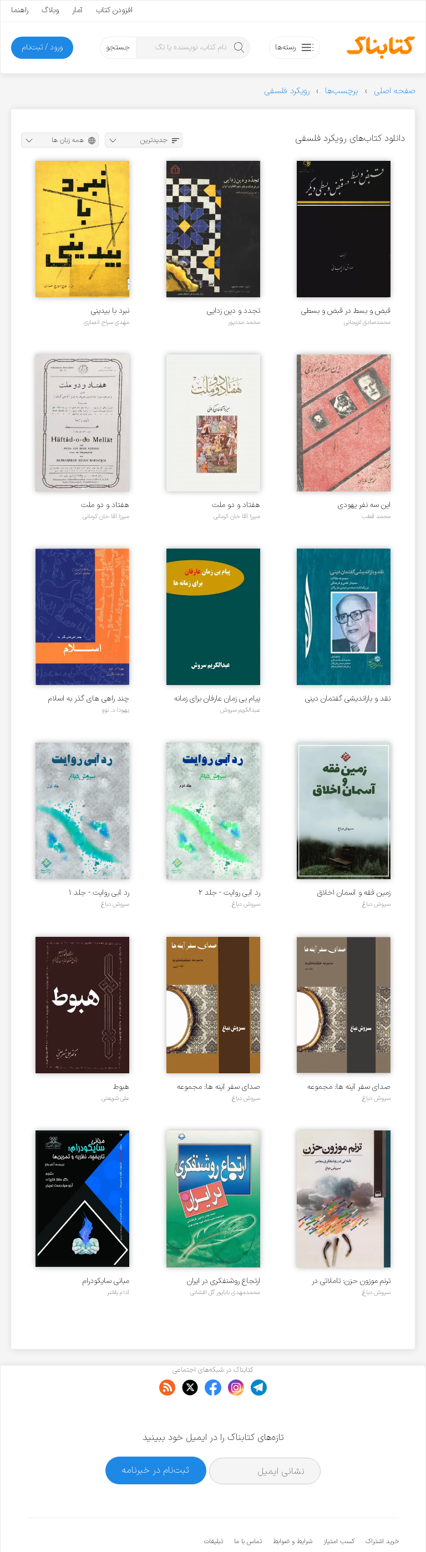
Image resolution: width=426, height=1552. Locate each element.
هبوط (121, 1087)
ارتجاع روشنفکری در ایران (223, 1281)
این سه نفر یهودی (364, 505)
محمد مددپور (244, 322)
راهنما (19, 10)
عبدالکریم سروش (240, 710)
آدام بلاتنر (118, 1292)
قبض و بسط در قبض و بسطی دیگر (345, 311)
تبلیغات (213, 1508)
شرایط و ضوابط (292, 1508)
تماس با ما (248, 1508)
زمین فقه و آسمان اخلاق (353, 893)
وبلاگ (50, 10)
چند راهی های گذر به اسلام (88, 698)
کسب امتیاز (338, 1508)
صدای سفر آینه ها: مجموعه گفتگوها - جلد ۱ (218, 1087)
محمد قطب (376, 516)
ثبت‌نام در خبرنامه (155, 1436)
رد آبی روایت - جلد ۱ (99, 893)
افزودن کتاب (114, 10)
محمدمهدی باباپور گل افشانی (225, 1292)
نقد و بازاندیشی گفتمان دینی (347, 698)
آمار (77, 10)
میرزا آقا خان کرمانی (237, 516)
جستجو (118, 47)
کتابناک (340, 1525)
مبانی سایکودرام (106, 1281)
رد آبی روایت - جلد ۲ (229, 893)
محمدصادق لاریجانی (367, 322)
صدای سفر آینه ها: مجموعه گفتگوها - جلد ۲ (348, 1087)
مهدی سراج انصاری (106, 322)
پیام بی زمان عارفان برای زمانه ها (217, 698)
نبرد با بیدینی (110, 311)
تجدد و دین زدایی (233, 311)
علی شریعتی (115, 1098)
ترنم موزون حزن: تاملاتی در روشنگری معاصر (351, 1281)
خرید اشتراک (382, 1508)
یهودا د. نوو (115, 710)
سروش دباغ (376, 904)
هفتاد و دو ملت (236, 505)
